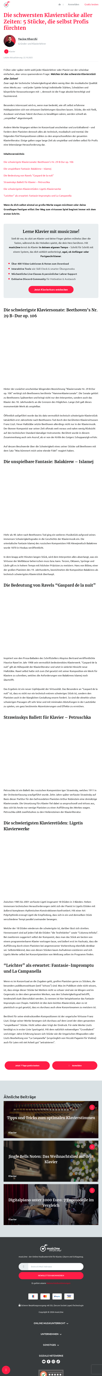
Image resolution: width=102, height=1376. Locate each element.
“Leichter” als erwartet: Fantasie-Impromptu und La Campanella (37, 195)
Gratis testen (91, 4)
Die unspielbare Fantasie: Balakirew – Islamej (27, 168)
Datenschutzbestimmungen (58, 1283)
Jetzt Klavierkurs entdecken (51, 289)
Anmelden (73, 4)
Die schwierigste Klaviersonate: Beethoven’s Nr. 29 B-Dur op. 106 (38, 161)
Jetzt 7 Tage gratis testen (27, 1065)
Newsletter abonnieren (51, 1275)
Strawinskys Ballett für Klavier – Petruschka (27, 181)
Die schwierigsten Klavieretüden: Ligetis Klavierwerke (32, 188)
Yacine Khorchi (27, 38)
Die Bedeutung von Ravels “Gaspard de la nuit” (29, 175)
